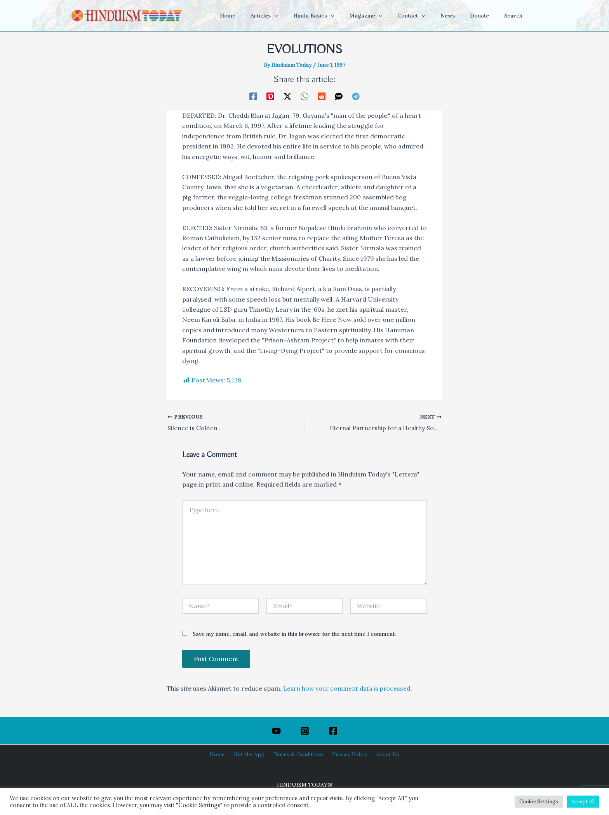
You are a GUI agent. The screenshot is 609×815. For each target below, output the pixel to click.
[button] (301, 15)
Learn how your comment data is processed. (350, 689)
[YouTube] (276, 730)
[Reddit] (321, 95)
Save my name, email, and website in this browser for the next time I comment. (294, 634)
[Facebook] (253, 95)
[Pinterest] (270, 95)
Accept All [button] (583, 801)
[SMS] (339, 95)
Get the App (251, 754)
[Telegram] (356, 95)
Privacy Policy (347, 754)
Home (221, 754)
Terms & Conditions (298, 754)
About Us (383, 754)
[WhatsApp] (304, 95)
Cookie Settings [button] (538, 801)
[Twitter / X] (287, 95)
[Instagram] (304, 730)
